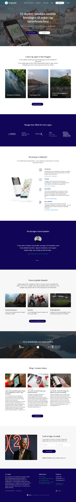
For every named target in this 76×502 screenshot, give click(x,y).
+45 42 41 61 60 (59, 484)
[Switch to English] (68, 2)
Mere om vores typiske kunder (37, 321)
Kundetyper (46, 2)
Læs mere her (37, 416)
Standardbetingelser (10, 490)
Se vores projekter (31, 32)
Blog (52, 2)
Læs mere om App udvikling (51, 209)
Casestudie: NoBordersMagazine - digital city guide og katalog (60, 391)
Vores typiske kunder (44, 480)
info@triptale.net (60, 483)
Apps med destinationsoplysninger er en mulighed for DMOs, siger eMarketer (15, 392)
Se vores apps (42, 476)
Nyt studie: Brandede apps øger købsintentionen (37, 391)
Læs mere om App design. (50, 198)
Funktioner (38, 2)
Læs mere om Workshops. (50, 176)
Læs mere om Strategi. (49, 186)
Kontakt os (59, 2)
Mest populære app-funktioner (46, 478)
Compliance (19, 490)
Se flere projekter (37, 104)
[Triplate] (10, 2)
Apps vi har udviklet (28, 2)
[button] (32, 260)
